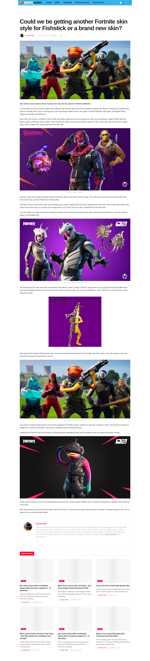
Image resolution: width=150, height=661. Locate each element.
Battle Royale (82, 3)
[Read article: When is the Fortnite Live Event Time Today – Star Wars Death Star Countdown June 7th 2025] (37, 619)
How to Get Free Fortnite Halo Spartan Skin (113, 586)
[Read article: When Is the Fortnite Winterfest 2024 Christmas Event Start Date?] (113, 619)
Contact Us (98, 3)
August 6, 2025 (112, 595)
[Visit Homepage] (31, 3)
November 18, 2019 (44, 35)
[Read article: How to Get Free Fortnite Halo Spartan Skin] (113, 571)
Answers (67, 3)
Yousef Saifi (30, 35)
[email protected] (110, 534)
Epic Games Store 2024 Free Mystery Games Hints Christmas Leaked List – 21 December (74, 636)
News (57, 3)
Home (48, 3)
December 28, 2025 (37, 602)
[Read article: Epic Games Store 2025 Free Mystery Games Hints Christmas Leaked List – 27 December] (37, 571)
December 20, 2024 (75, 650)
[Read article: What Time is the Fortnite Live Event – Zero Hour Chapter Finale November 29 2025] (75, 571)
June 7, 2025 (35, 650)
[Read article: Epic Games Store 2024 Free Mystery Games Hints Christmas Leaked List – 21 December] (75, 619)
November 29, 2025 (75, 599)
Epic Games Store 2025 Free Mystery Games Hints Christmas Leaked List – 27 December (35, 588)
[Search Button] (129, 2)
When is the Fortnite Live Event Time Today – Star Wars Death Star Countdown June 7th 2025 (36, 636)
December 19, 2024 (113, 647)
